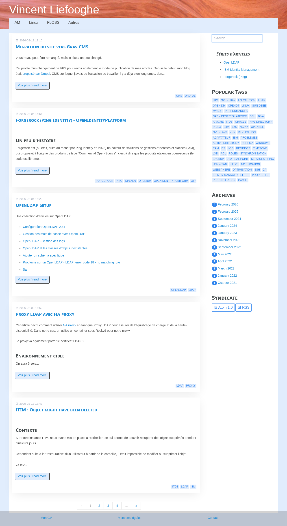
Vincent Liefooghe (54, 9)
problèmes (249, 137)
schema (247, 143)
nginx (244, 126)
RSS (243, 307)
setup (244, 175)
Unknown (220, 164)
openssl (257, 126)
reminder (243, 148)
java (261, 116)
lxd (215, 153)
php (232, 132)
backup (218, 158)
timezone (260, 148)
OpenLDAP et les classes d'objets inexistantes (55, 248)
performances (236, 111)
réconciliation (224, 180)
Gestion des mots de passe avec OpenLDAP (54, 234)
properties (260, 175)
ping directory (260, 121)
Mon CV (46, 518)
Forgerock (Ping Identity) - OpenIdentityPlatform (71, 120)
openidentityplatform (171, 180)
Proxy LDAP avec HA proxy (45, 314)
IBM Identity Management (241, 69)
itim (215, 100)
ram (216, 148)
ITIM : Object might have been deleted (56, 410)
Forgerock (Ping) (235, 77)
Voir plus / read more (32, 85)
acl (223, 153)
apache (218, 121)
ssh (257, 169)
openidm (145, 180)
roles (233, 153)
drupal (190, 95)
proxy (191, 385)
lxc (234, 126)
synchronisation (253, 153)
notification (250, 164)
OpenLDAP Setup (34, 205)
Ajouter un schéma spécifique (43, 255)
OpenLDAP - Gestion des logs (44, 241)
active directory (226, 143)
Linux (33, 22)
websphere (221, 169)
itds (175, 486)
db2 (229, 158)
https (234, 164)
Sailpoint (241, 158)
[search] (237, 38)
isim (226, 126)
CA (264, 169)
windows (263, 143)
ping (119, 180)
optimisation (242, 169)
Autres (73, 22)
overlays (220, 132)
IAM (16, 22)
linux (245, 105)
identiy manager (225, 175)
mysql (217, 111)
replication (247, 132)
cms (179, 95)
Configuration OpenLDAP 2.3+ (44, 227)
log (230, 148)
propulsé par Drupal (36, 73)
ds (223, 148)
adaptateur (221, 137)
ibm (193, 486)
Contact (213, 518)
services (258, 158)
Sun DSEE (259, 105)
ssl (252, 116)
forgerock (104, 180)
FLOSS (53, 22)
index (217, 126)
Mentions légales (129, 518)
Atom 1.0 (223, 307)
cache (243, 180)
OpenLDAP (231, 62)
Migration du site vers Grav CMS (52, 47)
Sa (25, 269)
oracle (240, 121)
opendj (130, 180)
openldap (178, 289)
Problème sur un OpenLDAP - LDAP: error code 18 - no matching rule (71, 262)
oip (193, 180)
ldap (192, 289)
